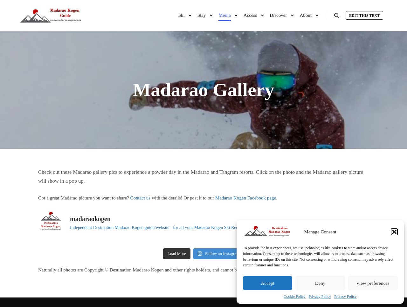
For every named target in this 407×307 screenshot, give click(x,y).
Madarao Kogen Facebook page (245, 197)
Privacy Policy (320, 296)
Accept (267, 283)
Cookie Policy (295, 296)
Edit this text (364, 15)
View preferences (372, 283)
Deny (320, 283)
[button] (394, 232)
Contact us (140, 197)
